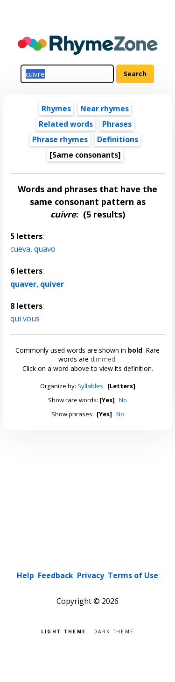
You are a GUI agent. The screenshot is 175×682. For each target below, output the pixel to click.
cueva (20, 249)
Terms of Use (133, 575)
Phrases (117, 124)
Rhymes (56, 108)
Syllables (90, 386)
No (123, 400)
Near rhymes (104, 108)
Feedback (55, 575)
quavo (45, 249)
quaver (23, 284)
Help (25, 575)
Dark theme (113, 630)
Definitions (117, 139)
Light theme (63, 630)
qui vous (25, 318)
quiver (52, 284)
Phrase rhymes (60, 139)
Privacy (90, 575)
